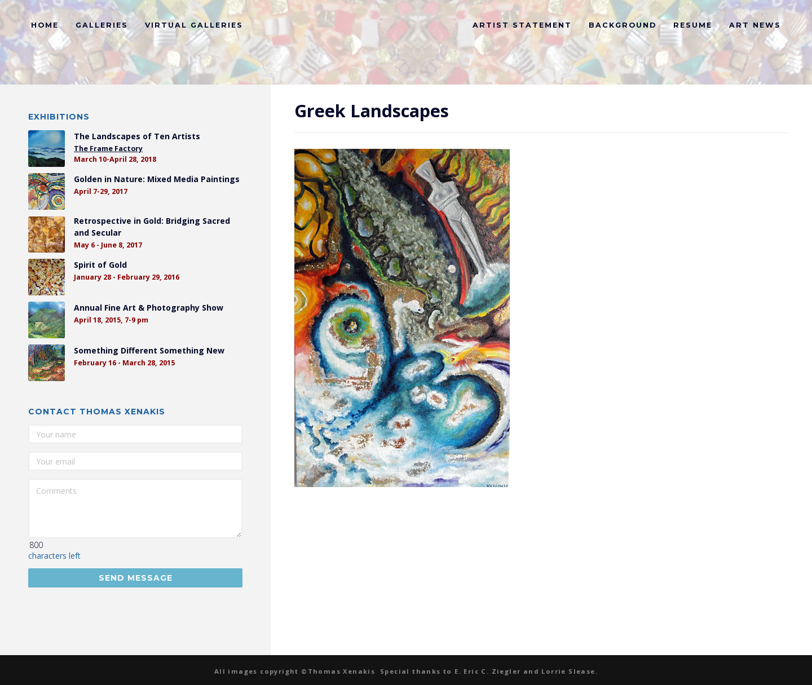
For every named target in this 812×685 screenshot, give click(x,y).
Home (45, 25)
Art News (755, 25)
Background (622, 25)
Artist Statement (522, 25)
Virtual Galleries (194, 25)
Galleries (102, 25)
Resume (692, 25)
